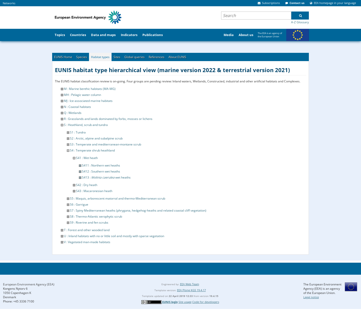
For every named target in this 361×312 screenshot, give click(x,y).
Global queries (134, 57)
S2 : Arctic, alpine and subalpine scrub (96, 138)
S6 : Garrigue (79, 204)
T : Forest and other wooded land (87, 230)
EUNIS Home (63, 57)
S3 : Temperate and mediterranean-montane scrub (105, 144)
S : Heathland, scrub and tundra (86, 125)
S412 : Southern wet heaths (101, 171)
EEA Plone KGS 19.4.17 (191, 290)
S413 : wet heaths (106, 177)
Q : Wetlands (72, 113)
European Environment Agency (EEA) (28, 284)
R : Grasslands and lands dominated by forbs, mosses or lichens (108, 119)
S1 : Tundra (78, 132)
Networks (9, 3)
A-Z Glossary (300, 22)
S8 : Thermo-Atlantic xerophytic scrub (96, 216)
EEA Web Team (189, 284)
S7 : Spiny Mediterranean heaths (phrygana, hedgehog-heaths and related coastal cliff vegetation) (138, 210)
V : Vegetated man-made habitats (87, 242)
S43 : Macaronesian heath (94, 191)
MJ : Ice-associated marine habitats (88, 101)
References (156, 57)
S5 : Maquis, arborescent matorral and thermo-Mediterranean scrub (117, 198)
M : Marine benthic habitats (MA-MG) (90, 89)
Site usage (185, 302)
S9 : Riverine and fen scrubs (89, 222)
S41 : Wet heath (87, 158)
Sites (117, 57)
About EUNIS (177, 57)
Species (81, 57)
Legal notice (311, 297)
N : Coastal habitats (77, 107)
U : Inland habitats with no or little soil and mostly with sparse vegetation (114, 236)
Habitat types (100, 57)
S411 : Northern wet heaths (101, 165)
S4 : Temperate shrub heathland (92, 150)
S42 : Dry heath (86, 185)
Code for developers (205, 302)
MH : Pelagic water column (82, 95)
